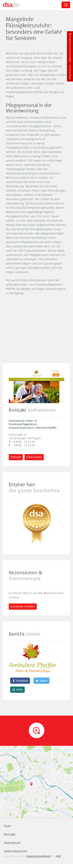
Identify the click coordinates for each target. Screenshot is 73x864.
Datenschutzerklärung (69, 47)
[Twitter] (41, 681)
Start (7, 826)
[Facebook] (20, 681)
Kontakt (9, 834)
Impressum (69, 72)
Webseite (16, 457)
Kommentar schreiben (23, 606)
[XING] (17, 690)
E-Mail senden (34, 457)
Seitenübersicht (15, 851)
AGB (58, 856)
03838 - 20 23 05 (24, 442)
